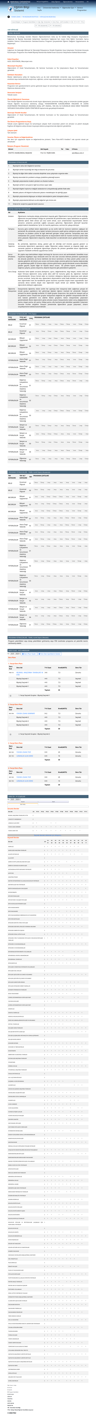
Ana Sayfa (39, 9)
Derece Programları (82, 9)
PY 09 (87, 324)
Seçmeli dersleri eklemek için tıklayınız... (48, 835)
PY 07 (75, 324)
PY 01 (37, 324)
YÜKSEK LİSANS (16, 17)
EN (87, 2)
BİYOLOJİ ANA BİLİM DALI (48, 17)
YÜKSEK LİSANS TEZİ (23, 752)
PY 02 (44, 324)
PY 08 (81, 324)
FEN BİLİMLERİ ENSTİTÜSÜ (30, 17)
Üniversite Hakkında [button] (51, 8)
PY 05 (62, 324)
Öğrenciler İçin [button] (68, 8)
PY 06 (68, 324)
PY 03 (50, 324)
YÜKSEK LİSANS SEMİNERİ (25, 713)
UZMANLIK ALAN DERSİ (24, 756)
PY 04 (56, 324)
